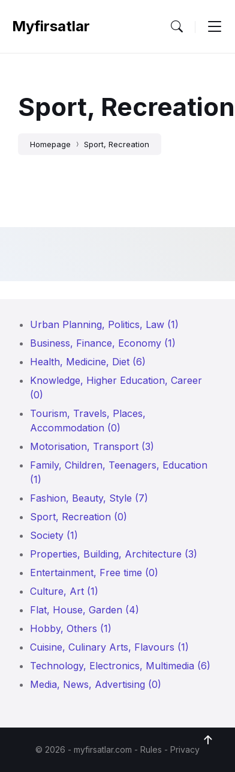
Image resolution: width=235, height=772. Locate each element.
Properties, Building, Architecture (113, 554)
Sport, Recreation (116, 144)
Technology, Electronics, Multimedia (120, 666)
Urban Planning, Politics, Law (104, 324)
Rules (151, 749)
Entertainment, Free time (94, 573)
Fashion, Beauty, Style (89, 498)
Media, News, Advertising (95, 684)
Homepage (50, 144)
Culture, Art (64, 591)
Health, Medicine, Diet (88, 362)
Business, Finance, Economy (103, 343)
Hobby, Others (71, 628)
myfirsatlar (51, 26)
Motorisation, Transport (92, 446)
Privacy (185, 749)
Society (54, 535)
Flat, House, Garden (84, 610)
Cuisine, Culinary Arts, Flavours (109, 647)
